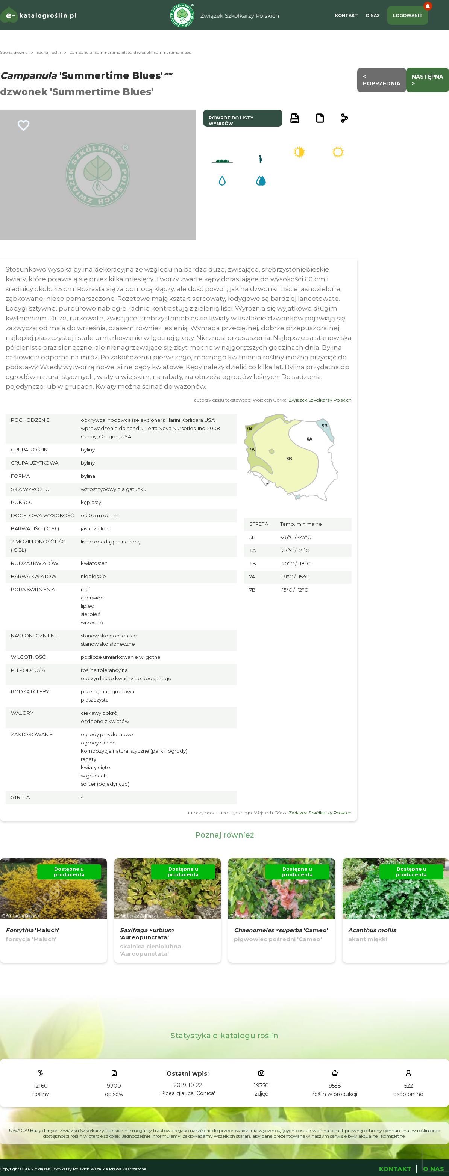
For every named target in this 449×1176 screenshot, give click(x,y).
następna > (427, 80)
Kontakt (346, 15)
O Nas (373, 15)
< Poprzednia (381, 80)
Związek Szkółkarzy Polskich (320, 400)
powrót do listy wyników (231, 120)
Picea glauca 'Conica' (187, 1093)
